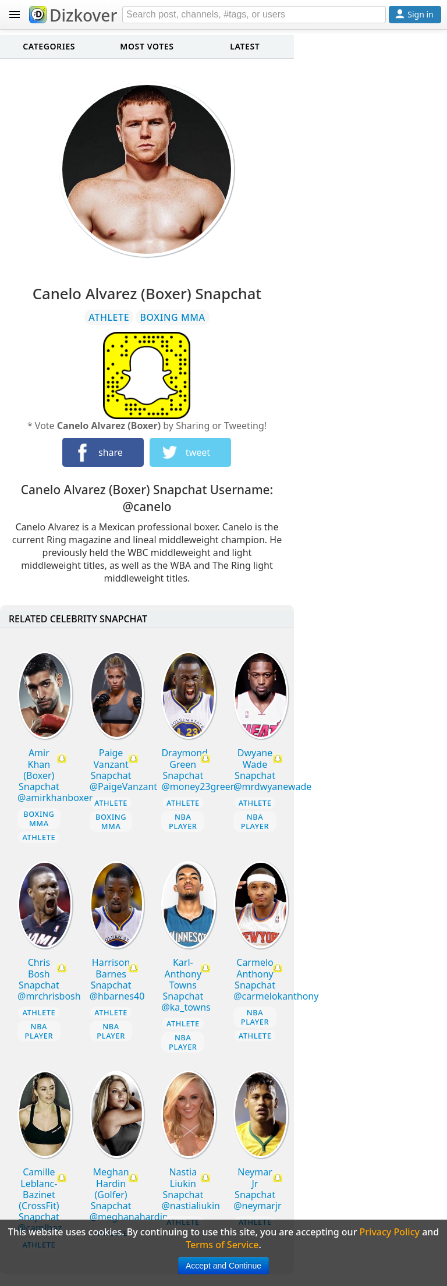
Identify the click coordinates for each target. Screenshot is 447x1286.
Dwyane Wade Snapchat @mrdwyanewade (272, 769)
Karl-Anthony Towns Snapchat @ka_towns (185, 985)
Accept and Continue (223, 1265)
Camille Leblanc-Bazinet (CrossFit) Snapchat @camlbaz (39, 1199)
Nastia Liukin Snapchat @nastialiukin (190, 1188)
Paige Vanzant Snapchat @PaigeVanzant (123, 769)
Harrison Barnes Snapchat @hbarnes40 (117, 979)
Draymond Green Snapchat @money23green (198, 769)
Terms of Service (222, 1244)
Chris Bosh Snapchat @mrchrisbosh (49, 979)
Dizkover (73, 15)
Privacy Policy (390, 1231)
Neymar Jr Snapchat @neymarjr (257, 1188)
